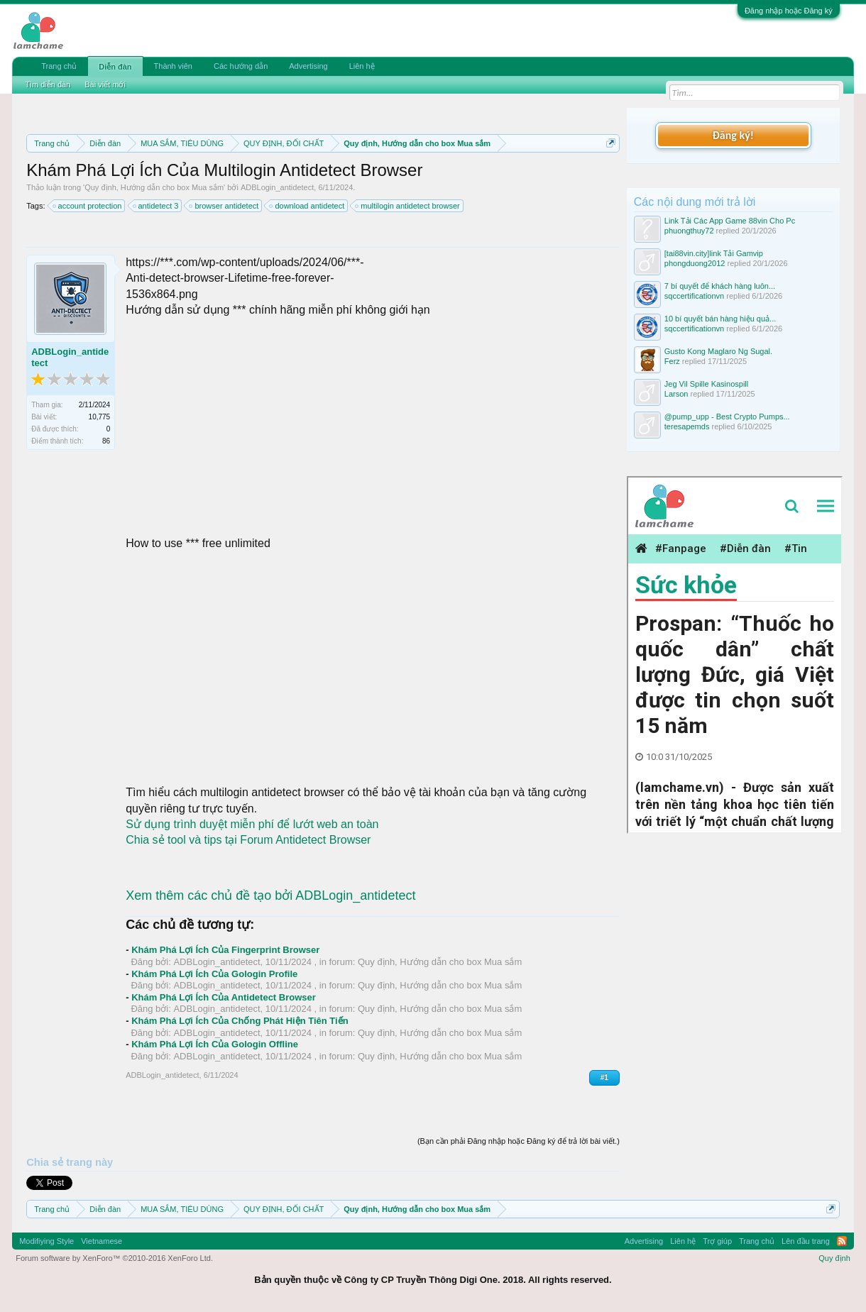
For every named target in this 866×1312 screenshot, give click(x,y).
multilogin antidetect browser (407, 205)
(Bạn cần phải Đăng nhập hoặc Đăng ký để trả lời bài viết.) (518, 1141)
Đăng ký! (733, 135)
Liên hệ (362, 66)
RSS (842, 1241)
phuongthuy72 (689, 230)
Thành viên (173, 66)
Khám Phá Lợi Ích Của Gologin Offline (214, 1044)
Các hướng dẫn (241, 66)
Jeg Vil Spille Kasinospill (706, 384)
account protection (88, 205)
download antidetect (307, 205)
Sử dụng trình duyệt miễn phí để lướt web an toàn (252, 824)
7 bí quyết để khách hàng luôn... (719, 286)
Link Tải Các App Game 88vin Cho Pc (729, 220)
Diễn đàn (115, 66)
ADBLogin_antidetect (277, 187)
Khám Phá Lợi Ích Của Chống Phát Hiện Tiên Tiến (240, 1020)
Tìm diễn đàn (47, 84)
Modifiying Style (46, 1241)
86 (106, 441)
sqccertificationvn (694, 296)
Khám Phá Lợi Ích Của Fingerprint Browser (225, 949)
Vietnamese (101, 1241)
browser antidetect (224, 205)
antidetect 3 (156, 205)
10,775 (100, 417)
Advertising (308, 66)
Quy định (834, 1258)
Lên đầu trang (806, 1241)
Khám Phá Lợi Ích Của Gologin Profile (214, 974)
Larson (676, 394)
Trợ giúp (717, 1241)
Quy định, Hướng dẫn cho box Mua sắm (154, 187)
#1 (604, 1077)
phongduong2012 (694, 263)
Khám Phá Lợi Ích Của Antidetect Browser (223, 997)
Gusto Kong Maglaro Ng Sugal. (718, 351)
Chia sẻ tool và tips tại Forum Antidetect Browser (248, 840)
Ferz (672, 361)
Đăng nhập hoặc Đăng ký (789, 10)
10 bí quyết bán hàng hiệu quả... (720, 318)
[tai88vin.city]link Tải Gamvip (713, 253)
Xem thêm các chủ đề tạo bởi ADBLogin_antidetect (270, 895)
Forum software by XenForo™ (114, 1258)
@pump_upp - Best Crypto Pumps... (727, 416)
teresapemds (687, 426)
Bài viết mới (105, 84)
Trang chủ (59, 66)
